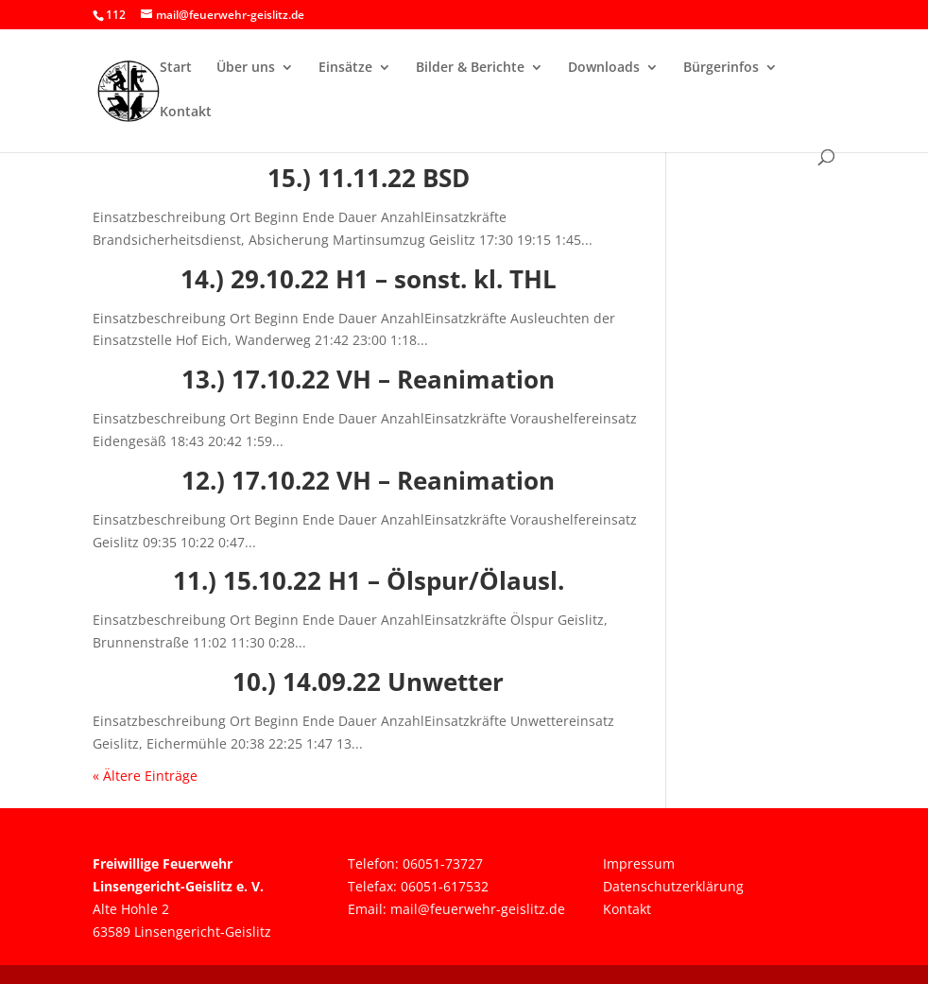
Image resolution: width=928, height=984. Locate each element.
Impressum (639, 863)
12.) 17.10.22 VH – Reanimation (368, 480)
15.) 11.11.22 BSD (368, 178)
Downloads (604, 68)
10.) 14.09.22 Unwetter (368, 682)
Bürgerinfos (721, 68)
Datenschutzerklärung (673, 886)
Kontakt (186, 112)
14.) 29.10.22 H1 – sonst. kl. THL (368, 279)
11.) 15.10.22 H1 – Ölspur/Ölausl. (368, 580)
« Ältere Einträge (145, 776)
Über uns (245, 68)
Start (176, 68)
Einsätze (345, 68)
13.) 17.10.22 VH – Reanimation (368, 379)
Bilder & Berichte (470, 68)
